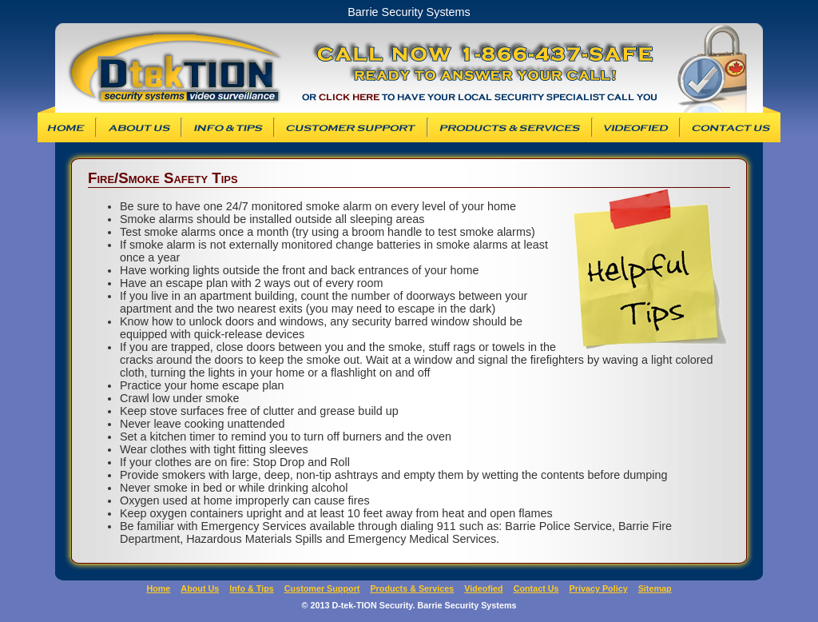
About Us (139, 127)
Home (158, 588)
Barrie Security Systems (538, 68)
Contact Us (731, 127)
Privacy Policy (599, 588)
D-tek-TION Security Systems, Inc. (167, 68)
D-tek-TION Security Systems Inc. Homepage (66, 127)
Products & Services (510, 127)
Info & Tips (228, 127)
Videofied (636, 127)
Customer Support (351, 127)
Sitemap (655, 588)
